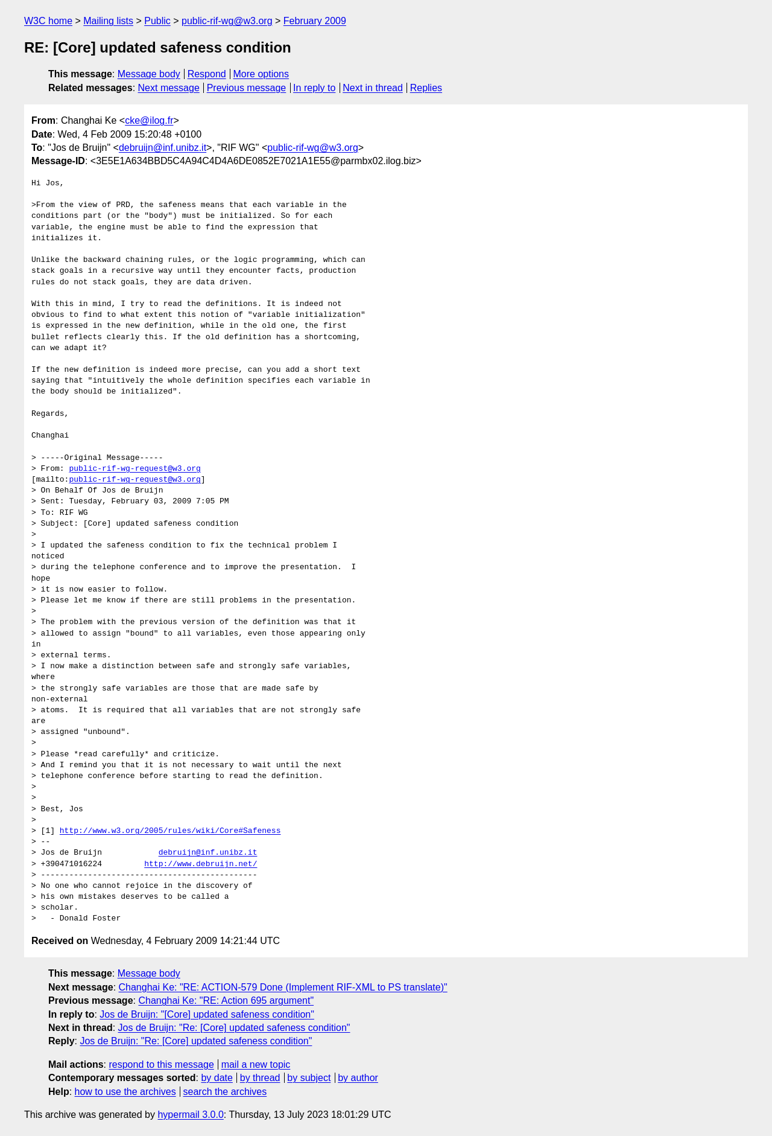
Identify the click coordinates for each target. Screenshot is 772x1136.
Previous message (246, 88)
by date (216, 1078)
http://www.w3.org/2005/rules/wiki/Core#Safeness (170, 831)
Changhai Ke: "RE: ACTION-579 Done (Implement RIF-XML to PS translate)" (283, 987)
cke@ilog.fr (149, 120)
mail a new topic (256, 1064)
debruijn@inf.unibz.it (162, 147)
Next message (169, 88)
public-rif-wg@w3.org (227, 21)
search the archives (225, 1092)
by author (358, 1078)
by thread (260, 1078)
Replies (426, 88)
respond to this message (161, 1064)
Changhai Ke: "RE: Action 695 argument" (226, 1000)
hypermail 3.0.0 (190, 1114)
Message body (149, 74)
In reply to (314, 88)
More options (261, 74)
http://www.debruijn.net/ (200, 864)
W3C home (48, 21)
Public (157, 21)
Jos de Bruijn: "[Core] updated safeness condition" (207, 1014)
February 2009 (314, 21)
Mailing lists (108, 21)
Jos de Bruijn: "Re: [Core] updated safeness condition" (234, 1028)
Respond (207, 74)
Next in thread (373, 88)
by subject (309, 1078)
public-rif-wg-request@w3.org (134, 469)
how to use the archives (125, 1092)
